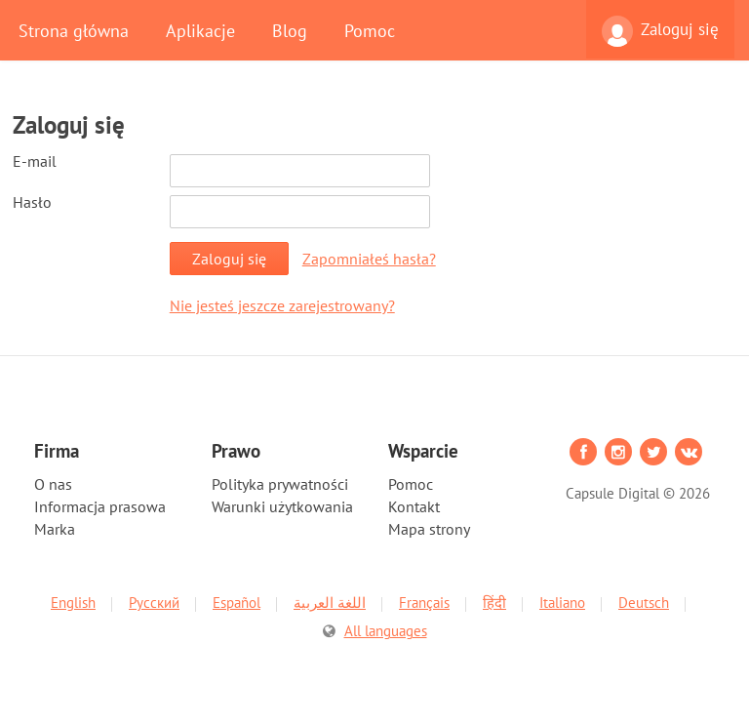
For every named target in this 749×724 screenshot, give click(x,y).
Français (424, 602)
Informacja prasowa (100, 506)
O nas (53, 484)
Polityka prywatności (280, 484)
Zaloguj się (660, 31)
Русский (154, 602)
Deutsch (643, 602)
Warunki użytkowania (282, 506)
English (73, 602)
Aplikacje (200, 30)
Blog (289, 30)
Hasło (32, 202)
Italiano (562, 602)
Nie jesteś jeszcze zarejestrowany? (282, 305)
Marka (54, 529)
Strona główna (74, 30)
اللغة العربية (330, 602)
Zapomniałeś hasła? (369, 258)
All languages (385, 631)
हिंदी (494, 602)
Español (236, 602)
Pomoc (369, 30)
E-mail (35, 161)
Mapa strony (429, 529)
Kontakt (414, 506)
